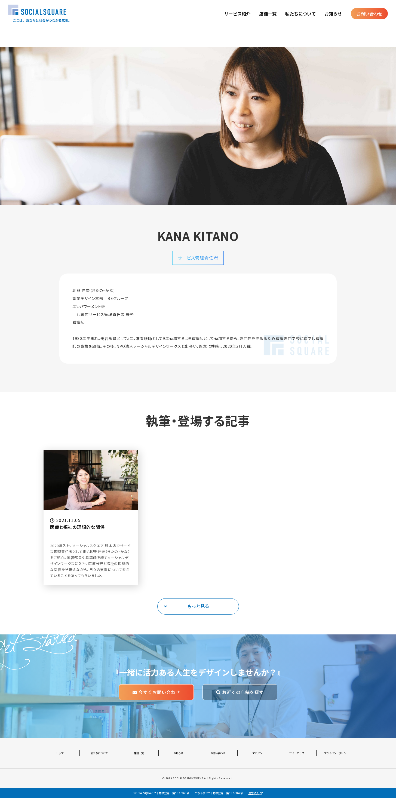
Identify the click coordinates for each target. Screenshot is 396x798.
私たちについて (300, 13)
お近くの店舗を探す (240, 692)
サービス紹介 (237, 13)
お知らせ (333, 13)
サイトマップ (296, 753)
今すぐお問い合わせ (156, 692)
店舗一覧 (268, 13)
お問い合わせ (369, 13)
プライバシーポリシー (336, 753)
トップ (59, 753)
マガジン (257, 753)
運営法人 (255, 793)
